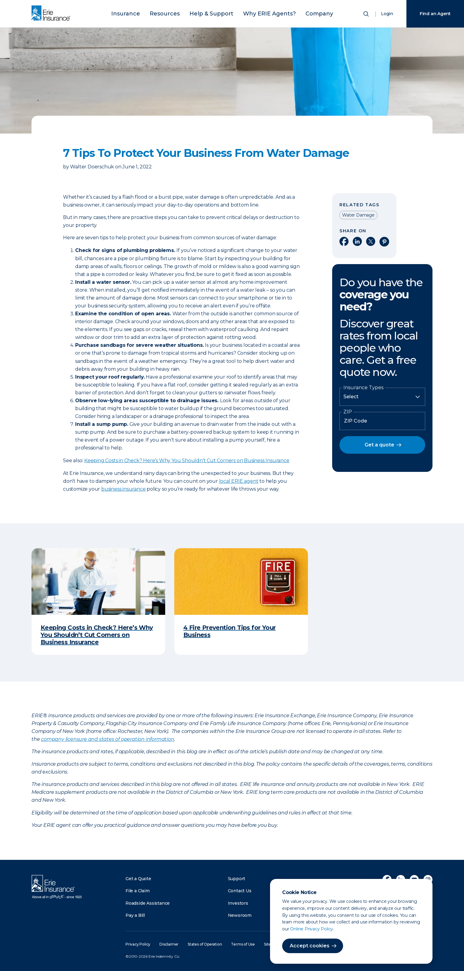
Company (302, 12)
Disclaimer (169, 944)
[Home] (52, 13)
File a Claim (137, 890)
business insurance (123, 489)
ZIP (347, 411)
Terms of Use (243, 944)
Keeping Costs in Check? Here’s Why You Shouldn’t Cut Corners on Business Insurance (186, 460)
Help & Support (213, 12)
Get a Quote (138, 878)
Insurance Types (363, 387)
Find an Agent (435, 13)
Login (387, 13)
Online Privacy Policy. (312, 929)
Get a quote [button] (379, 445)
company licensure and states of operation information (107, 739)
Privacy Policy (137, 944)
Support (236, 878)
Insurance (143, 12)
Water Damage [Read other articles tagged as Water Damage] (358, 215)
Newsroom (240, 915)
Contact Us (240, 890)
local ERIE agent (239, 481)
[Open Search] (366, 15)
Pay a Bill (135, 915)
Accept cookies (309, 946)
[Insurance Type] (382, 396)
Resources (175, 12)
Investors (238, 903)
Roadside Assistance (147, 903)
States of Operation (205, 944)
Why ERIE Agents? (261, 12)
